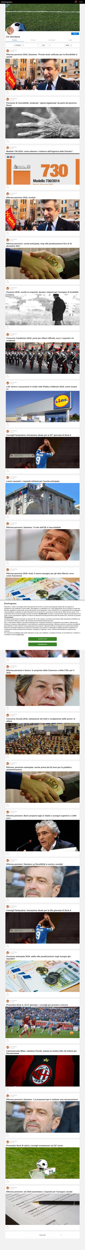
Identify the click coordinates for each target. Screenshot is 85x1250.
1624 (56, 608)
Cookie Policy (20, 634)
